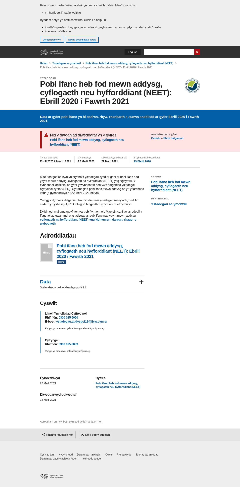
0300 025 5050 (68, 317)
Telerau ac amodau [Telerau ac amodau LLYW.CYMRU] (147, 454)
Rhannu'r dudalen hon (59, 434)
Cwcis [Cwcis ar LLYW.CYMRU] (109, 454)
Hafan (43, 63)
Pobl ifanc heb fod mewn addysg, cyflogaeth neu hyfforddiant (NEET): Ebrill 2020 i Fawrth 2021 (46, 252)
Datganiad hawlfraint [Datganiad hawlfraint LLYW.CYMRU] (89, 454)
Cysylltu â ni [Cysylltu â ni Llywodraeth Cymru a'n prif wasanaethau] (47, 454)
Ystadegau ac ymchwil (66, 63)
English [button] (132, 52)
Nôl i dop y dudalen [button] (97, 434)
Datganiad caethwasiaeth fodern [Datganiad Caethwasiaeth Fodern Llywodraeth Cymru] (59, 458)
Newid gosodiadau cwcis (82, 39)
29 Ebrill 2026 (142, 161)
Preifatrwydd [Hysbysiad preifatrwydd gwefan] (124, 454)
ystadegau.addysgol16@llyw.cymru (81, 321)
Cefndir (155, 138)
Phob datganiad (173, 138)
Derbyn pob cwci (52, 39)
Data (45, 281)
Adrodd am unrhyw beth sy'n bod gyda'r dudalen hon (71, 421)
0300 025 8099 (68, 344)
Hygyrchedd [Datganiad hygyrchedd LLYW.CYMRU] (65, 454)
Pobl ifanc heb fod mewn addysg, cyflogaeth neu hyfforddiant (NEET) (129, 63)
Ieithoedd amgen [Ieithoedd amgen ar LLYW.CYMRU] (92, 458)
